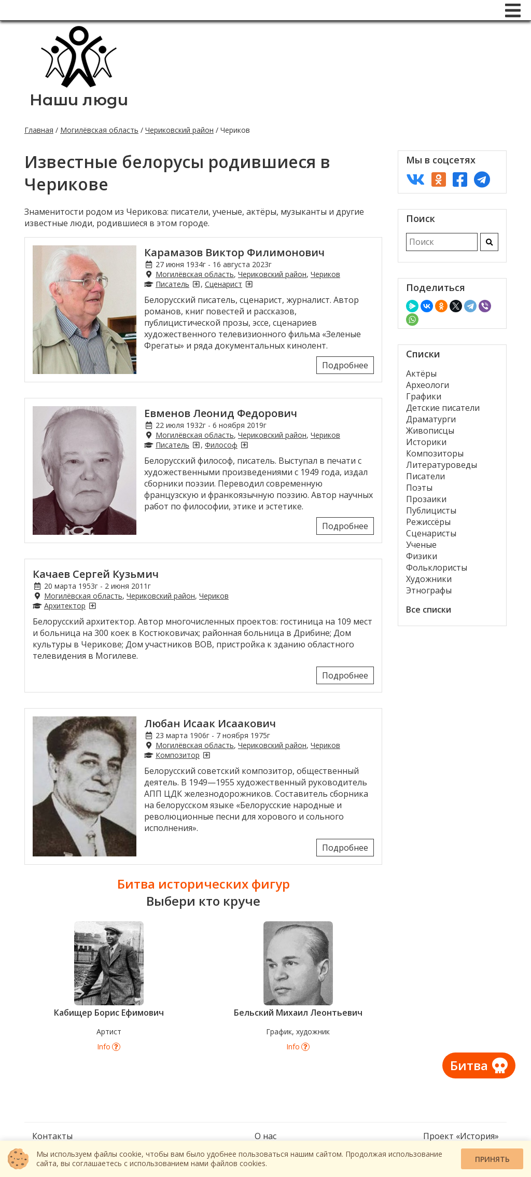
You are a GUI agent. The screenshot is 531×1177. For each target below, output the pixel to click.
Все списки (428, 609)
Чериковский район (179, 130)
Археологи (427, 385)
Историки (426, 442)
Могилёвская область (99, 130)
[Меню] (512, 10)
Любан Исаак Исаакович (210, 723)
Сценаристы (431, 533)
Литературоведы (441, 464)
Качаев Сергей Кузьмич (96, 574)
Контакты (52, 1136)
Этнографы (429, 590)
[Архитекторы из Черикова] (92, 606)
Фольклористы (436, 567)
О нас (265, 1136)
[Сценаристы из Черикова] (249, 284)
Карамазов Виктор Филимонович (234, 252)
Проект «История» (461, 1136)
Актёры (421, 373)
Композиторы (435, 453)
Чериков (325, 274)
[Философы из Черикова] (244, 445)
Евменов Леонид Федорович (220, 413)
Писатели (425, 476)
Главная (38, 130)
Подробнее (345, 365)
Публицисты (431, 510)
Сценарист (223, 284)
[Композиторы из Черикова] (206, 755)
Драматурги (431, 419)
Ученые (421, 544)
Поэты (419, 487)
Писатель (172, 284)
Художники (429, 579)
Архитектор (65, 606)
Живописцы (430, 430)
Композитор (178, 755)
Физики (421, 556)
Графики (423, 396)
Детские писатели (443, 407)
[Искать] (489, 242)
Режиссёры (428, 522)
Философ (221, 445)
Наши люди (79, 99)
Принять (492, 1159)
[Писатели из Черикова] (196, 284)
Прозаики (426, 499)
